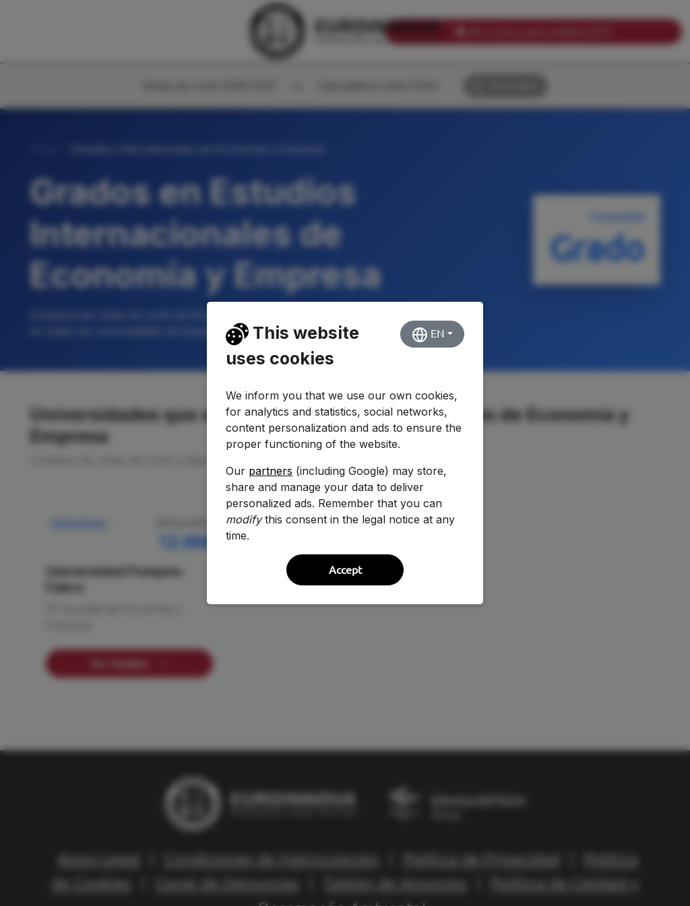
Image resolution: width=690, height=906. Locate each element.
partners (270, 471)
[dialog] (345, 453)
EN (428, 335)
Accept (345, 570)
